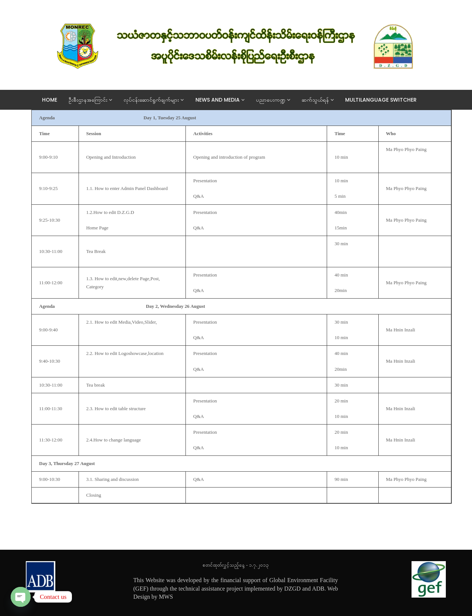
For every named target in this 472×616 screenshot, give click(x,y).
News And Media (222, 99)
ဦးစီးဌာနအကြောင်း (93, 99)
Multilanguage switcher (384, 99)
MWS (166, 597)
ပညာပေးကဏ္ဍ (276, 99)
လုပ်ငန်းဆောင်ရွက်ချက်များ (156, 99)
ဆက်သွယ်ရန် (321, 99)
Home (52, 99)
